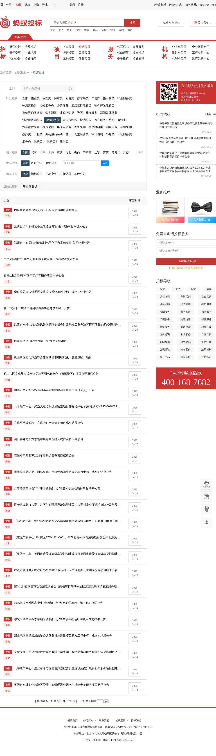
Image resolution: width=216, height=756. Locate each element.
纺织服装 (165, 349)
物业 (69, 30)
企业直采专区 (200, 46)
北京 (27, 4)
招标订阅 (30, 58)
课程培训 (165, 296)
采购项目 (69, 58)
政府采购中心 (200, 58)
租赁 (78, 30)
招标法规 (136, 720)
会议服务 (165, 327)
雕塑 (129, 30)
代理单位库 (179, 58)
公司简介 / (90, 720)
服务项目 (84, 58)
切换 (18, 4)
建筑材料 (206, 349)
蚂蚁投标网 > (24, 72)
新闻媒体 (165, 342)
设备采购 (165, 304)
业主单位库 (179, 46)
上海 (36, 4)
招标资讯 (138, 58)
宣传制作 (206, 342)
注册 (81, 4)
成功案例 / (122, 720)
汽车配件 (186, 349)
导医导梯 (206, 334)
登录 (72, 4)
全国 (9, 4)
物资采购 (186, 304)
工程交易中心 (200, 52)
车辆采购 (186, 296)
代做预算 (123, 52)
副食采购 (206, 296)
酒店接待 (186, 327)
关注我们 (202, 22)
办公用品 (165, 357)
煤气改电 (186, 342)
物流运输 (186, 319)
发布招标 (138, 52)
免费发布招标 (171, 22)
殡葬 (208, 289)
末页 (88, 701)
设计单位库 (179, 52)
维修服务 (206, 319)
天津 (45, 4)
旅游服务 (206, 311)
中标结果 (30, 52)
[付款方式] (176, 4)
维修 (86, 30)
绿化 (52, 30)
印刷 (104, 30)
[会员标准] (161, 4)
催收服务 (186, 334)
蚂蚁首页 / (74, 720)
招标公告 (15, 46)
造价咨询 (165, 334)
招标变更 (15, 52)
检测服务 (165, 311)
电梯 (121, 30)
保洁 (60, 30)
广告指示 (206, 357)
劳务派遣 (186, 311)
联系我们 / (106, 720)
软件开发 (206, 327)
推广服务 (206, 304)
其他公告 (15, 58)
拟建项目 (69, 52)
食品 (95, 30)
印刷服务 (165, 319)
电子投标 (123, 58)
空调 (112, 30)
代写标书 (123, 46)
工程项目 (84, 52)
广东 (54, 4)
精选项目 (84, 46)
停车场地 (186, 357)
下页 (82, 701)
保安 (162, 289)
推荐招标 (30, 46)
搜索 (132, 22)
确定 (105, 163)
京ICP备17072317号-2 (140, 727)
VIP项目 (69, 46)
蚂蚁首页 (20, 37)
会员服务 (138, 46)
